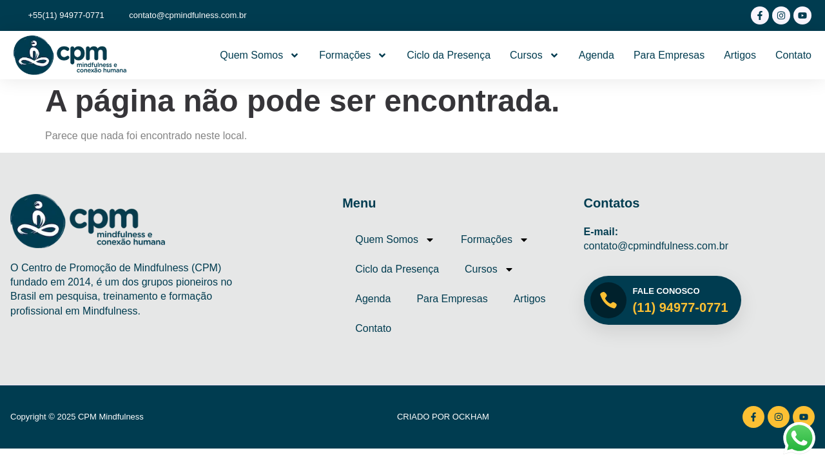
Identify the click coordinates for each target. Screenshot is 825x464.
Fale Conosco (666, 291)
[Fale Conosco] (608, 300)
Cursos (534, 55)
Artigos (740, 55)
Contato (793, 55)
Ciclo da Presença (448, 55)
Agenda (596, 55)
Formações (353, 55)
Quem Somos (260, 55)
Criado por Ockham (443, 416)
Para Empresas (669, 55)
